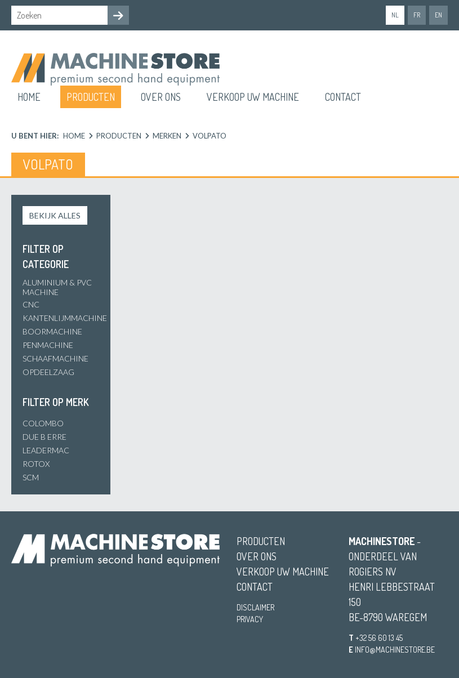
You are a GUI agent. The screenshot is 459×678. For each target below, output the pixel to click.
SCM (31, 477)
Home (29, 97)
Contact (343, 97)
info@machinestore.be (395, 649)
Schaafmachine (55, 358)
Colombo (43, 423)
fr (416, 15)
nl (395, 15)
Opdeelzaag (48, 372)
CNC (31, 304)
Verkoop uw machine (253, 97)
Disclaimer (255, 607)
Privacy (250, 619)
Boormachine (52, 331)
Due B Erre (44, 436)
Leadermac (46, 450)
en (438, 15)
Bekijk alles (55, 215)
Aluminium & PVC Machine (57, 287)
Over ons (161, 97)
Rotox (36, 464)
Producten (90, 97)
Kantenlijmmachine (65, 318)
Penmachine (48, 345)
